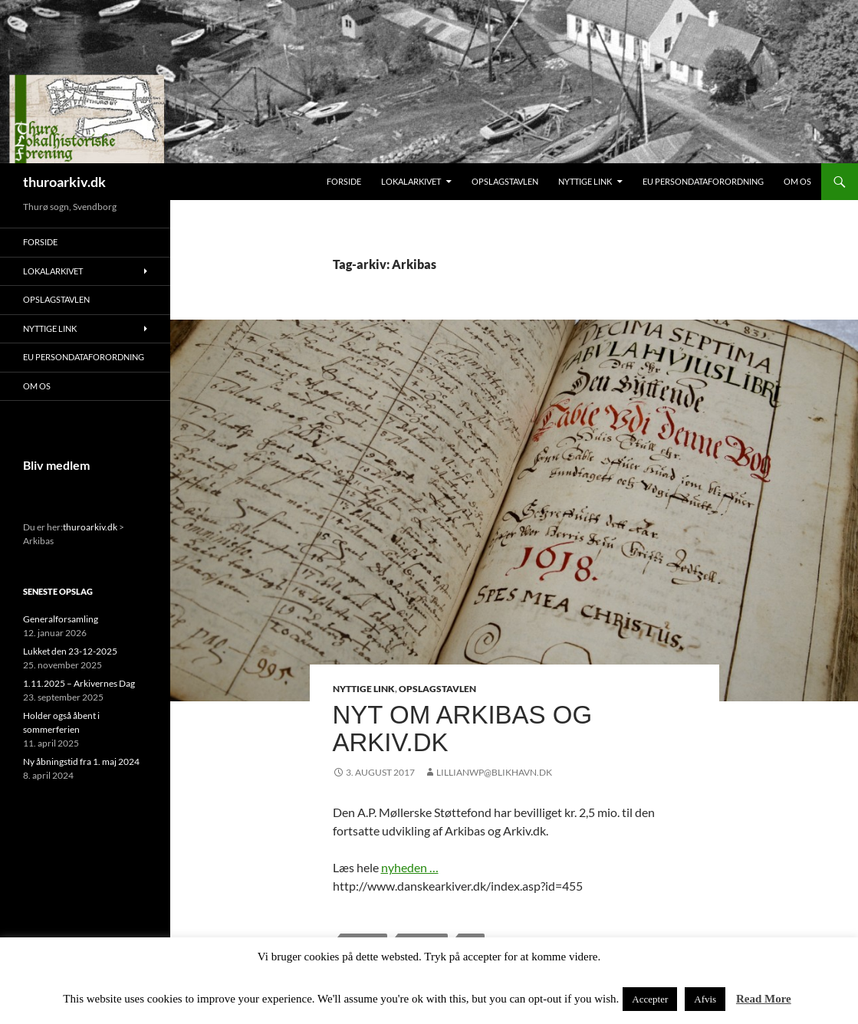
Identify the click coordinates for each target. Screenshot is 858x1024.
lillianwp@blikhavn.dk (494, 772)
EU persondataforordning (703, 181)
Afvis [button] (705, 999)
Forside (344, 181)
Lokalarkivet (411, 181)
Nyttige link (585, 181)
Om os (797, 181)
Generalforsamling (60, 619)
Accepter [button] (650, 999)
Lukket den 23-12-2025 (70, 651)
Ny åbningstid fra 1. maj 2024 (81, 761)
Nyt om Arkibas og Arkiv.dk (463, 729)
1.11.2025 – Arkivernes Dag (79, 683)
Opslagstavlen (505, 181)
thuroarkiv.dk (64, 181)
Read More (763, 999)
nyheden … (410, 867)
